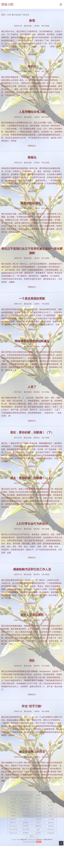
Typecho (39, 839)
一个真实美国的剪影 (32, 298)
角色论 (32, 66)
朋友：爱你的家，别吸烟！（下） (32, 432)
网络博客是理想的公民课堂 (32, 341)
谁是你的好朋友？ (32, 203)
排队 (32, 660)
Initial (45, 839)
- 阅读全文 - (32, 54)
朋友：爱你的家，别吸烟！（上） (32, 478)
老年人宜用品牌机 (32, 615)
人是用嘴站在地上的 (32, 111)
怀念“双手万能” (32, 706)
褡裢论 (32, 157)
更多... (32, 836)
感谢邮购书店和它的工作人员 (32, 569)
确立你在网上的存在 (32, 751)
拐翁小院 (7, 4)
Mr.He (50, 839)
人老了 (32, 386)
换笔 (32, 20)
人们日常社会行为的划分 (32, 523)
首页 (3, 15)
